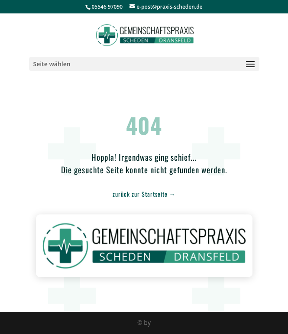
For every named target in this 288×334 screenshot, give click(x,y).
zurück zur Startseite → (144, 193)
